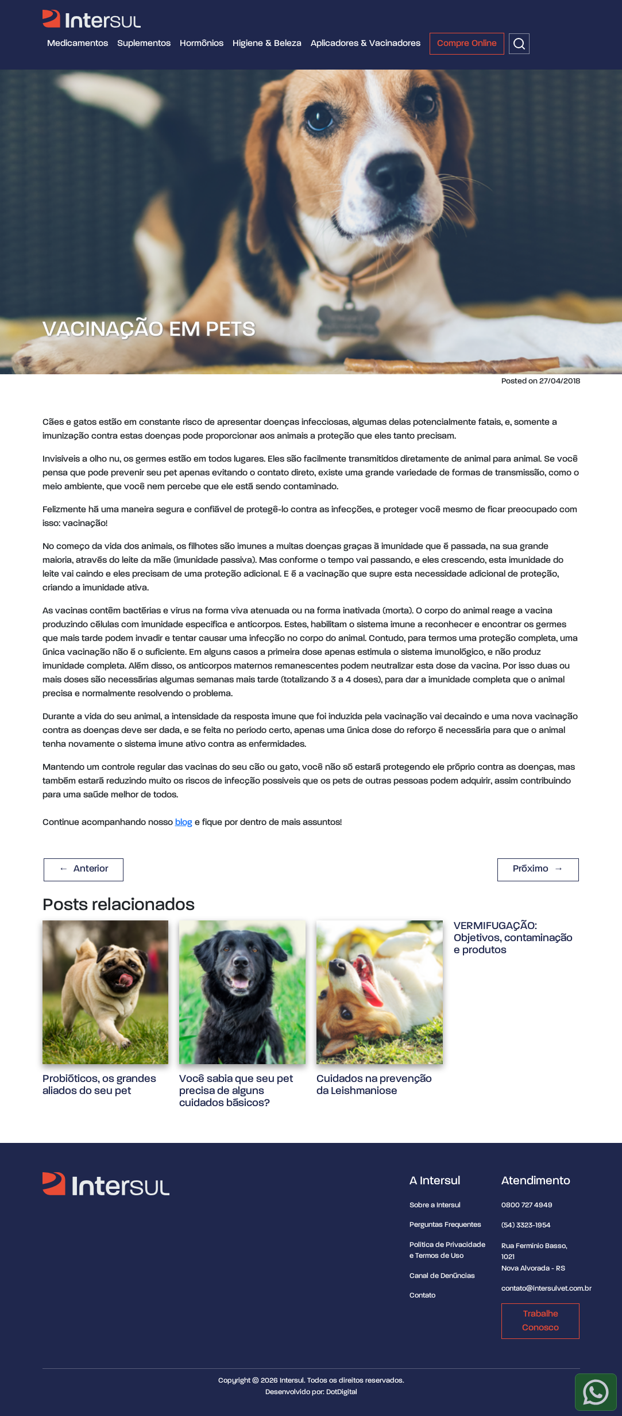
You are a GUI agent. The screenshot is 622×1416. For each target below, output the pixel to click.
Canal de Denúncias (442, 1276)
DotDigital (341, 1392)
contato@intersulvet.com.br (546, 1288)
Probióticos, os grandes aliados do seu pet (99, 1084)
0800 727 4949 (527, 1205)
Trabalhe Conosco (540, 1321)
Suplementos (144, 43)
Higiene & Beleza (267, 43)
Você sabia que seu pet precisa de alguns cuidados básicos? (236, 1090)
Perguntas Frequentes (445, 1225)
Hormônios (201, 43)
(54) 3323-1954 (526, 1225)
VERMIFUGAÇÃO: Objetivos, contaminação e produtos (513, 937)
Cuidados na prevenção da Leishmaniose (374, 1084)
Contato (422, 1295)
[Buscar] (519, 43)
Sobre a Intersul (435, 1205)
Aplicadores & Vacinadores (365, 43)
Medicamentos (77, 43)
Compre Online (467, 43)
